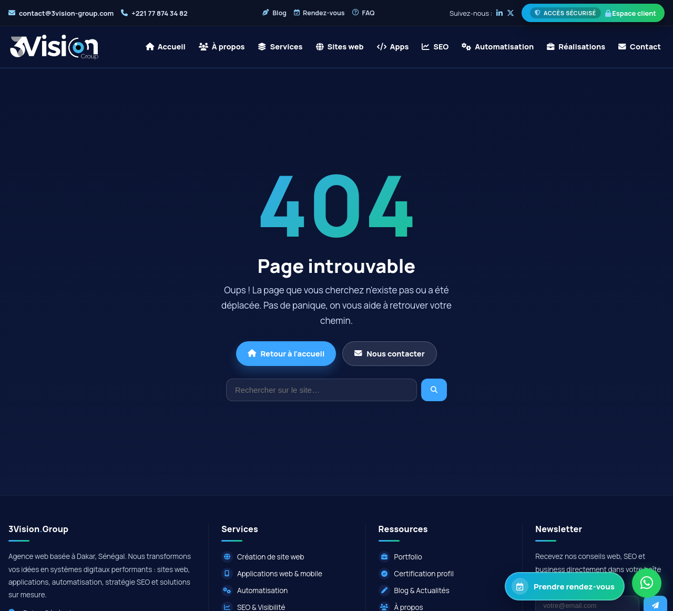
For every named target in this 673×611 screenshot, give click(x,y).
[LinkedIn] (499, 13)
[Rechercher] (321, 390)
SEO (435, 47)
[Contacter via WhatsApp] (646, 583)
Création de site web (262, 557)
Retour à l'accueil (286, 354)
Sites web (340, 47)
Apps (393, 47)
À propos (222, 47)
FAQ (363, 12)
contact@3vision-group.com (66, 13)
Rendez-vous (319, 12)
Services (280, 47)
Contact (639, 47)
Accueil (166, 47)
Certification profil (416, 573)
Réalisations (576, 47)
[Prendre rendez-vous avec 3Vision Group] (565, 586)
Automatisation (498, 47)
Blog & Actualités (414, 590)
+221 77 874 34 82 (159, 13)
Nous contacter (389, 354)
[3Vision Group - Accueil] (54, 47)
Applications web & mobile (271, 573)
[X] (510, 13)
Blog (274, 12)
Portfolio (400, 557)
